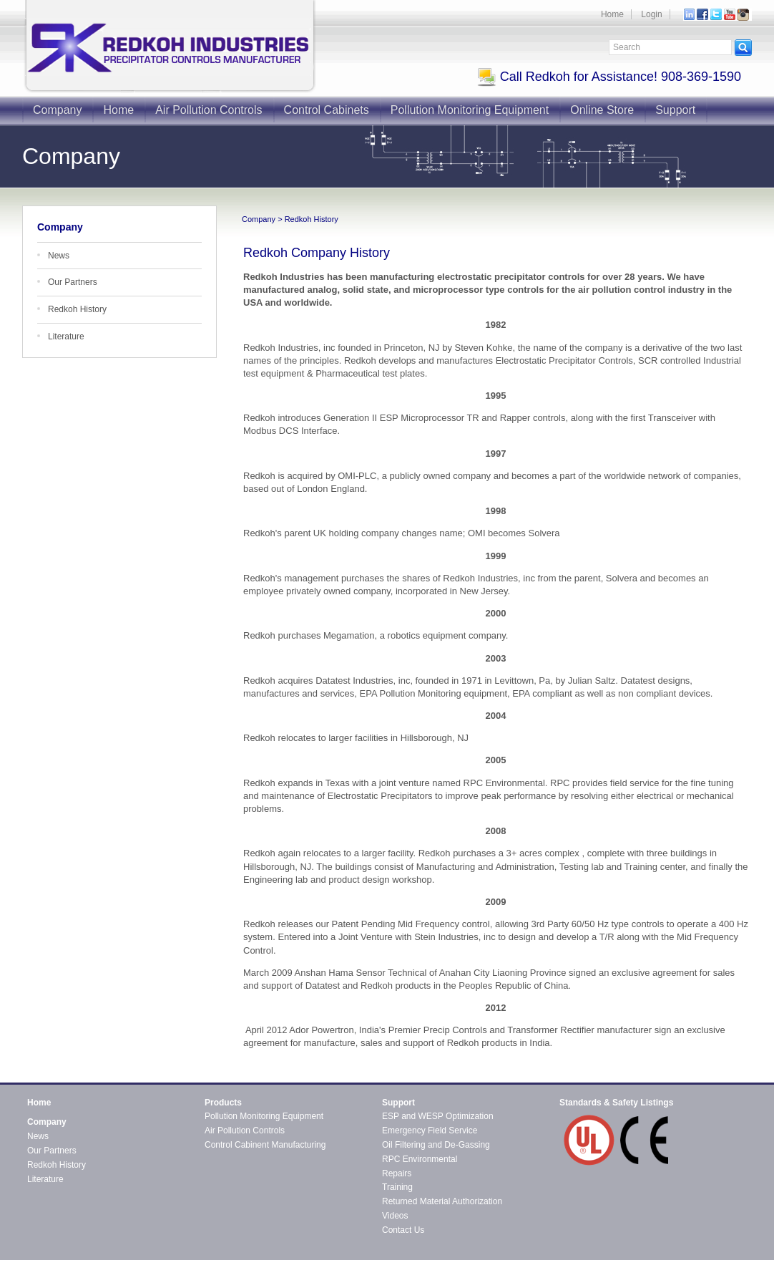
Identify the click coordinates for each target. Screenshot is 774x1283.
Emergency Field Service (429, 1130)
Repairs (396, 1173)
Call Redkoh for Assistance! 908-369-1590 (609, 76)
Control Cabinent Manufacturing (265, 1145)
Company (57, 110)
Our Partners (72, 282)
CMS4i (144, 1277)
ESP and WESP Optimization (438, 1116)
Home (612, 14)
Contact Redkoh (721, 1265)
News (58, 256)
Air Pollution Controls (208, 110)
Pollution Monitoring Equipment (470, 110)
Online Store (602, 110)
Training (397, 1187)
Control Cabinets (326, 110)
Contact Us (403, 1230)
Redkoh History (77, 309)
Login (651, 14)
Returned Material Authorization (442, 1201)
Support (675, 110)
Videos (395, 1216)
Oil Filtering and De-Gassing (436, 1145)
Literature (66, 336)
